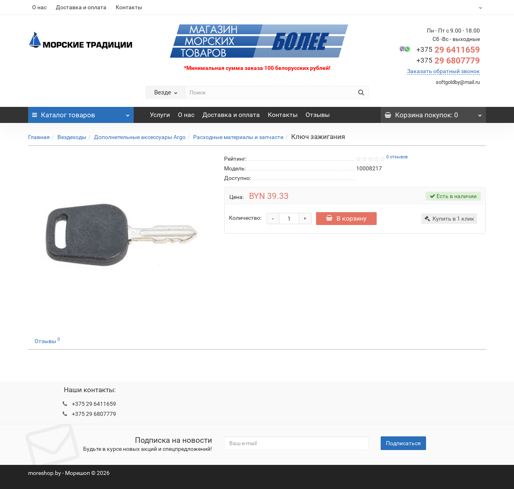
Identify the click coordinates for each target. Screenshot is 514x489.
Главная (39, 137)
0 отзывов (397, 157)
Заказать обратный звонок (443, 71)
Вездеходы (71, 137)
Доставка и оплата (81, 7)
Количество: (245, 218)
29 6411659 (448, 50)
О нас (39, 7)
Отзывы (318, 115)
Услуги (160, 115)
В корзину (347, 218)
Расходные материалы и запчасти (238, 137)
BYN (460, 7)
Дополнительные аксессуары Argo (140, 137)
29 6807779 (448, 60)
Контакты (129, 7)
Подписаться (403, 443)
